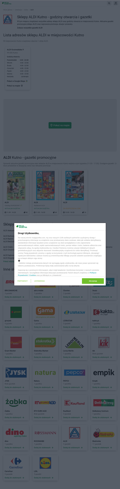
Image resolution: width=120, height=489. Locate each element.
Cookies (32, 275)
